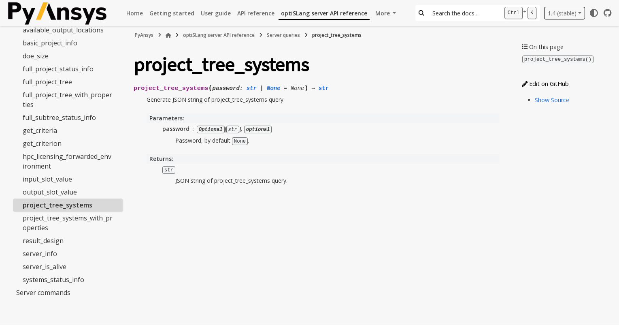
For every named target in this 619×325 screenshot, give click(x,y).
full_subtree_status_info (59, 117)
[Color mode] (594, 13)
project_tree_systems (57, 205)
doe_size (36, 55)
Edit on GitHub (545, 83)
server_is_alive (44, 266)
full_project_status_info (58, 68)
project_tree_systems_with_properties (68, 223)
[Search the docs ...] (464, 13)
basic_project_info (50, 42)
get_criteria (40, 130)
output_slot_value (50, 192)
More (383, 13)
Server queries (283, 35)
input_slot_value (47, 179)
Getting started (171, 13)
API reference (255, 13)
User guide (216, 13)
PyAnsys (144, 35)
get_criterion (42, 143)
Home (134, 13)
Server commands (43, 292)
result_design (43, 240)
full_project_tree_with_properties (67, 99)
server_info (40, 253)
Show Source (552, 99)
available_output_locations (63, 30)
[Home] (168, 35)
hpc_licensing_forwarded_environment (67, 161)
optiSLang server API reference (324, 13)
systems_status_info (53, 279)
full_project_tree (47, 81)
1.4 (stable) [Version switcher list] (562, 13)
